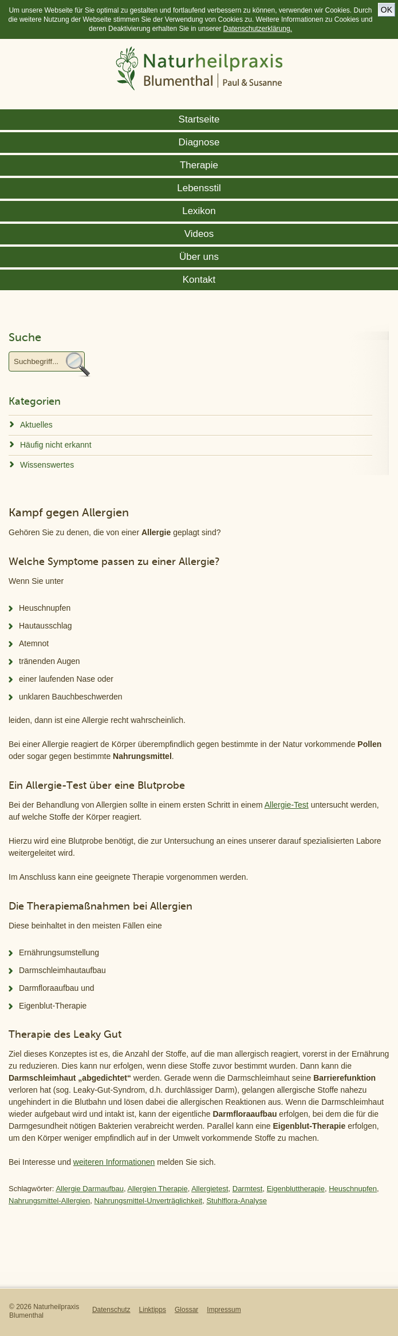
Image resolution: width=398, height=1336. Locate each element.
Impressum (224, 1310)
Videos (199, 233)
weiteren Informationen (114, 1162)
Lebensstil (199, 188)
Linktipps (152, 1310)
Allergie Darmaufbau (90, 1188)
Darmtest (248, 1188)
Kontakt (199, 279)
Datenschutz (111, 1310)
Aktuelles (36, 424)
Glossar (186, 1310)
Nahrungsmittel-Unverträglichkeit (148, 1200)
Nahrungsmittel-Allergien (49, 1200)
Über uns (199, 256)
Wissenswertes (47, 464)
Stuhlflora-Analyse (236, 1200)
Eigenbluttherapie (296, 1188)
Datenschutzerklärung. (257, 29)
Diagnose (199, 142)
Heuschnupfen (353, 1188)
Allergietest (209, 1188)
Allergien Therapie (157, 1188)
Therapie (199, 165)
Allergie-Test (287, 804)
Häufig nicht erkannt (56, 444)
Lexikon (199, 210)
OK (386, 9)
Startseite (199, 119)
